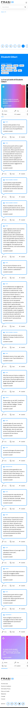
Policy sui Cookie (5, 691)
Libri (15, 70)
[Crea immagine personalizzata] (19, 111)
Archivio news (4, 683)
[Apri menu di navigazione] (26, 2)
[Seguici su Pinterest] (15, 703)
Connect (3, 699)
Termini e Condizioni (6, 686)
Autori (2, 11)
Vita (7, 143)
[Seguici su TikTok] (23, 703)
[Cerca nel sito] (25, 7)
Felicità (21, 65)
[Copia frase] (7, 114)
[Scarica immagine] (7, 111)
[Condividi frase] (19, 114)
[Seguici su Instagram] (11, 703)
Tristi (7, 397)
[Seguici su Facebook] (8, 703)
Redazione (3, 693)
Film (3, 68)
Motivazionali (5, 73)
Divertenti (9, 65)
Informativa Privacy (6, 688)
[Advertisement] (14, 28)
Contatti (3, 696)
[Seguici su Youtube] (19, 703)
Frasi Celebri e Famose (7, 70)
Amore (3, 65)
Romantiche (9, 466)
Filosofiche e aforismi (11, 68)
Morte (20, 70)
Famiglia (16, 65)
